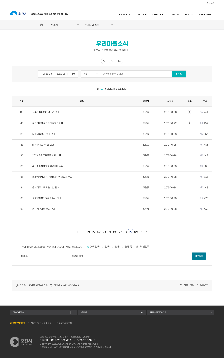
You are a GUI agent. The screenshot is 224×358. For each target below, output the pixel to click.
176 (114, 231)
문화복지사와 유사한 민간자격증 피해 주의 (52, 177)
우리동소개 (123, 13)
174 (104, 231)
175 (109, 231)
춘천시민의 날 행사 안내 (43, 209)
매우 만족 (95, 246)
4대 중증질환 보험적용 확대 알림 (47, 166)
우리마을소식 (92, 25)
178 (125, 231)
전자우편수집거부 (64, 323)
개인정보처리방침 (18, 323)
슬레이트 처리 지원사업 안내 (45, 187)
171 (88, 231)
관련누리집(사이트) (158, 312)
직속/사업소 (18, 312)
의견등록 (199, 256)
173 (99, 231)
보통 (117, 246)
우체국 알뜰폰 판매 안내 (43, 134)
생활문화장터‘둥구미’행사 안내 (46, 198)
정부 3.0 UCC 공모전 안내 (45, 112)
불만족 (128, 246)
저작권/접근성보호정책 (41, 323)
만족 (107, 246)
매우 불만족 (143, 246)
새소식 (189, 13)
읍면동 (84, 312)
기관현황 (174, 13)
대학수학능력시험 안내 (43, 144)
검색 (177, 74)
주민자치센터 (206, 13)
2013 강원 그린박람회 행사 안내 (47, 155)
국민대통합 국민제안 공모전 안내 (47, 123)
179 (130, 231)
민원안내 (157, 13)
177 (120, 231)
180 (136, 231)
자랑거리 (141, 13)
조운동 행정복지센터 (39, 13)
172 (93, 231)
